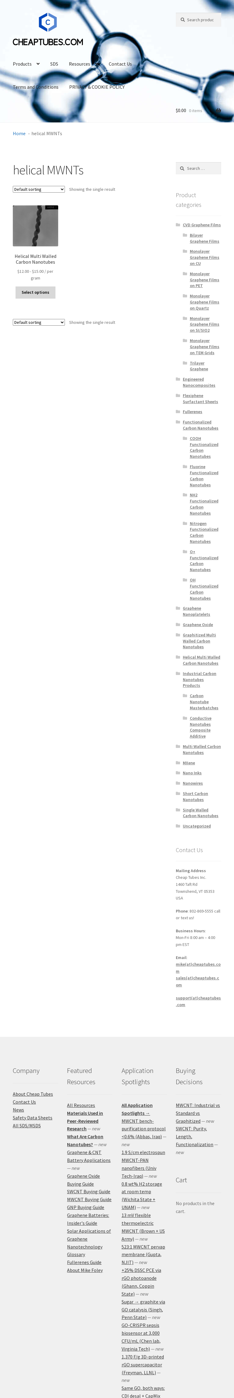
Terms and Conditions (35, 87)
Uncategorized (197, 826)
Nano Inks (192, 773)
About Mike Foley (85, 1270)
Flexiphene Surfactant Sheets (200, 398)
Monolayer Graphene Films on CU (204, 257)
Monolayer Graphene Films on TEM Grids (204, 346)
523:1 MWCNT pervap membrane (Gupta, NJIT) (143, 1255)
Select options (35, 292)
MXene (189, 763)
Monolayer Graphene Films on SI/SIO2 (204, 324)
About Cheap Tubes (33, 1094)
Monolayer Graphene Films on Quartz (204, 302)
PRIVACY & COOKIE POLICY (97, 87)
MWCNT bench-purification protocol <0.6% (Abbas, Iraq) (144, 1129)
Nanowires (193, 783)
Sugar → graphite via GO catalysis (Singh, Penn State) (143, 1310)
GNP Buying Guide (85, 1207)
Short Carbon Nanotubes (195, 796)
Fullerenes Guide (84, 1262)
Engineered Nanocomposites (199, 382)
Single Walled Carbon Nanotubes (200, 813)
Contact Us (120, 64)
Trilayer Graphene (199, 366)
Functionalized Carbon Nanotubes (200, 425)
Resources (79, 64)
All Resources (81, 1105)
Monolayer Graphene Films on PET (204, 280)
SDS (54, 64)
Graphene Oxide (198, 624)
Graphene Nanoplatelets (196, 611)
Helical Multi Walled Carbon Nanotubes (201, 660)
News (18, 1110)
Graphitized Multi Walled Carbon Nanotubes (199, 641)
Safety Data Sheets (32, 1118)
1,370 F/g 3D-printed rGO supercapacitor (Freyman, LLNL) (143, 1365)
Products (22, 64)
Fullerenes (192, 411)
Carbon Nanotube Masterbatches (204, 702)
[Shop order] (39, 189)
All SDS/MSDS (27, 1125)
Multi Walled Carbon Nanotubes (202, 749)
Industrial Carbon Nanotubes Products (199, 679)
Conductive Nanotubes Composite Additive (200, 727)
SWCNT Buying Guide (88, 1191)
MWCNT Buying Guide (89, 1199)
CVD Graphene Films (202, 225)
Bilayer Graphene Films (204, 238)
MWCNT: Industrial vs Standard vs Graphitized (198, 1113)
